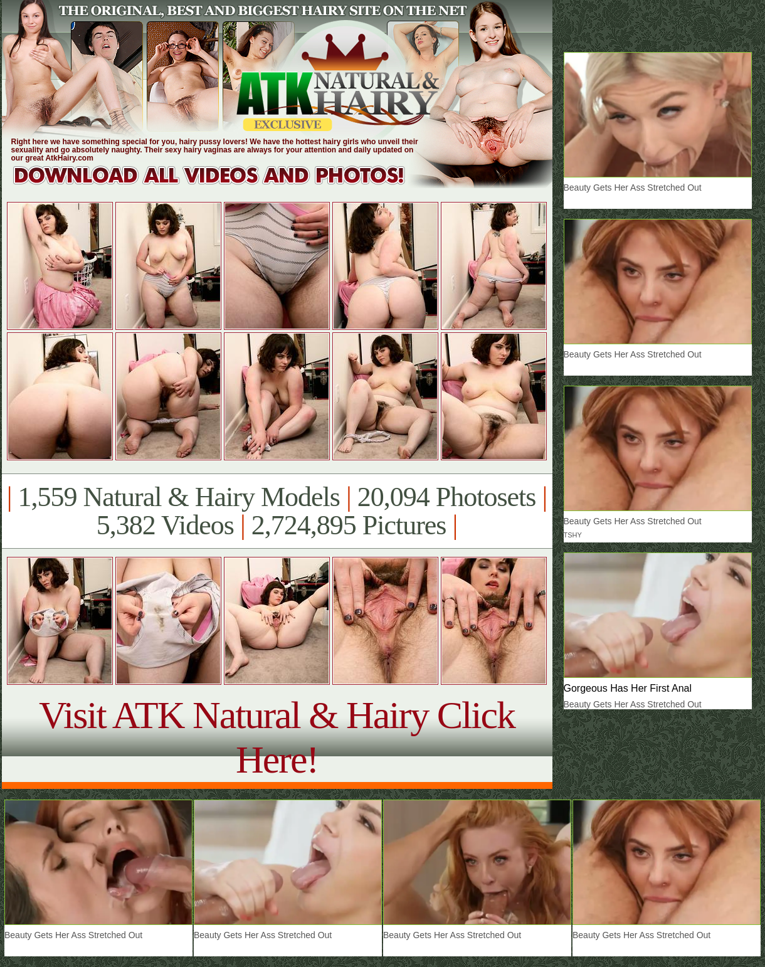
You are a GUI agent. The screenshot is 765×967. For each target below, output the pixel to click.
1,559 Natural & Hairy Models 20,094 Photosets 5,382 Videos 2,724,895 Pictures (277, 511)
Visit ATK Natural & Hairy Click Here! (277, 737)
